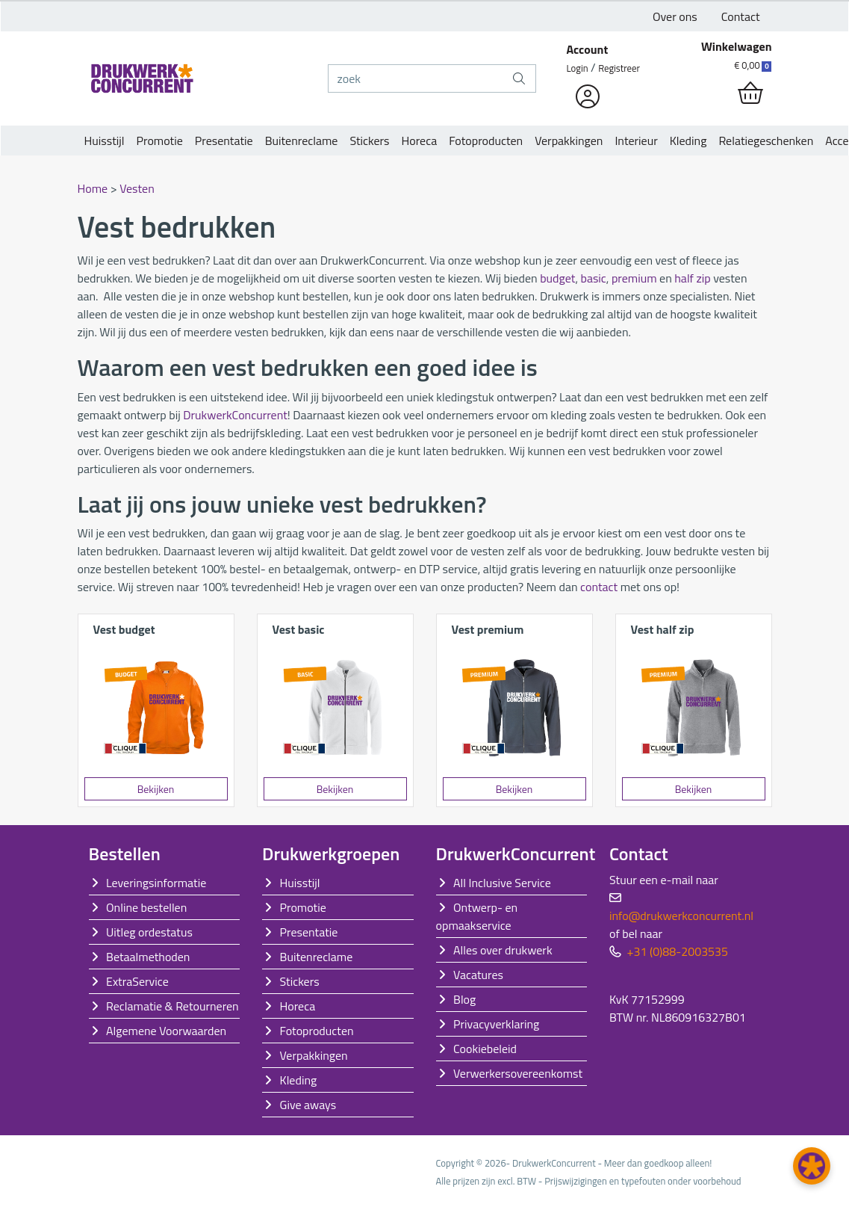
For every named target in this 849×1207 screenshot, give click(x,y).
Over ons (675, 16)
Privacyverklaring (496, 1024)
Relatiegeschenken (765, 140)
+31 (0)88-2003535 (677, 951)
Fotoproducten (486, 140)
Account (588, 49)
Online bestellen (146, 907)
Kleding (688, 140)
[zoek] (416, 78)
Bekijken (156, 789)
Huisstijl (104, 140)
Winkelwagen (736, 46)
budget (557, 278)
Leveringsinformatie (156, 883)
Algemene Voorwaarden (166, 1031)
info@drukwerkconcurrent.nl (681, 915)
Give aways (308, 1105)
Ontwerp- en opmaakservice (477, 916)
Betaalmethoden (148, 957)
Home (93, 188)
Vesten (137, 188)
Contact (740, 16)
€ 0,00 (752, 65)
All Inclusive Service (502, 883)
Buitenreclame (301, 140)
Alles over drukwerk (503, 950)
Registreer (619, 68)
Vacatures (478, 975)
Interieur (636, 140)
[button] (811, 1166)
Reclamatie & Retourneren (172, 1006)
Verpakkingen (569, 140)
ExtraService (137, 981)
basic (593, 278)
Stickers (369, 140)
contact (599, 587)
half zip (692, 278)
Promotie (160, 140)
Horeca (420, 140)
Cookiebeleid (485, 1049)
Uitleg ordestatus (149, 932)
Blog (464, 999)
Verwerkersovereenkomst (517, 1073)
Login (577, 68)
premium (634, 278)
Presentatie (224, 140)
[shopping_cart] (750, 93)
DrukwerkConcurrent (235, 415)
